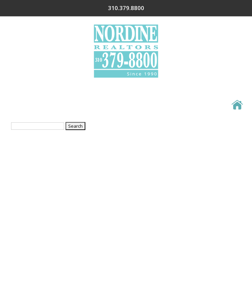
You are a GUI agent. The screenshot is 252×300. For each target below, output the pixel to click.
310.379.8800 (220, 8)
